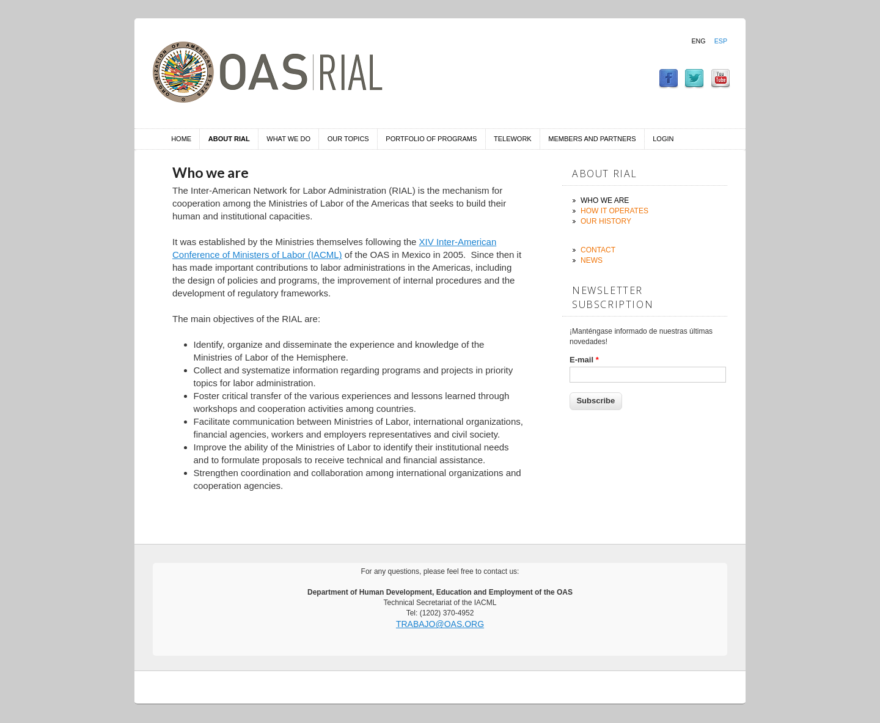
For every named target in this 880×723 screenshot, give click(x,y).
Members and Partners (592, 138)
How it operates (614, 211)
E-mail (584, 359)
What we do (288, 138)
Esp (720, 41)
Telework (513, 138)
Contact (598, 250)
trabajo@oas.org (440, 624)
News (592, 260)
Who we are (605, 200)
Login (663, 138)
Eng (698, 41)
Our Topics (348, 138)
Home (181, 138)
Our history (606, 221)
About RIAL (229, 138)
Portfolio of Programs (431, 138)
